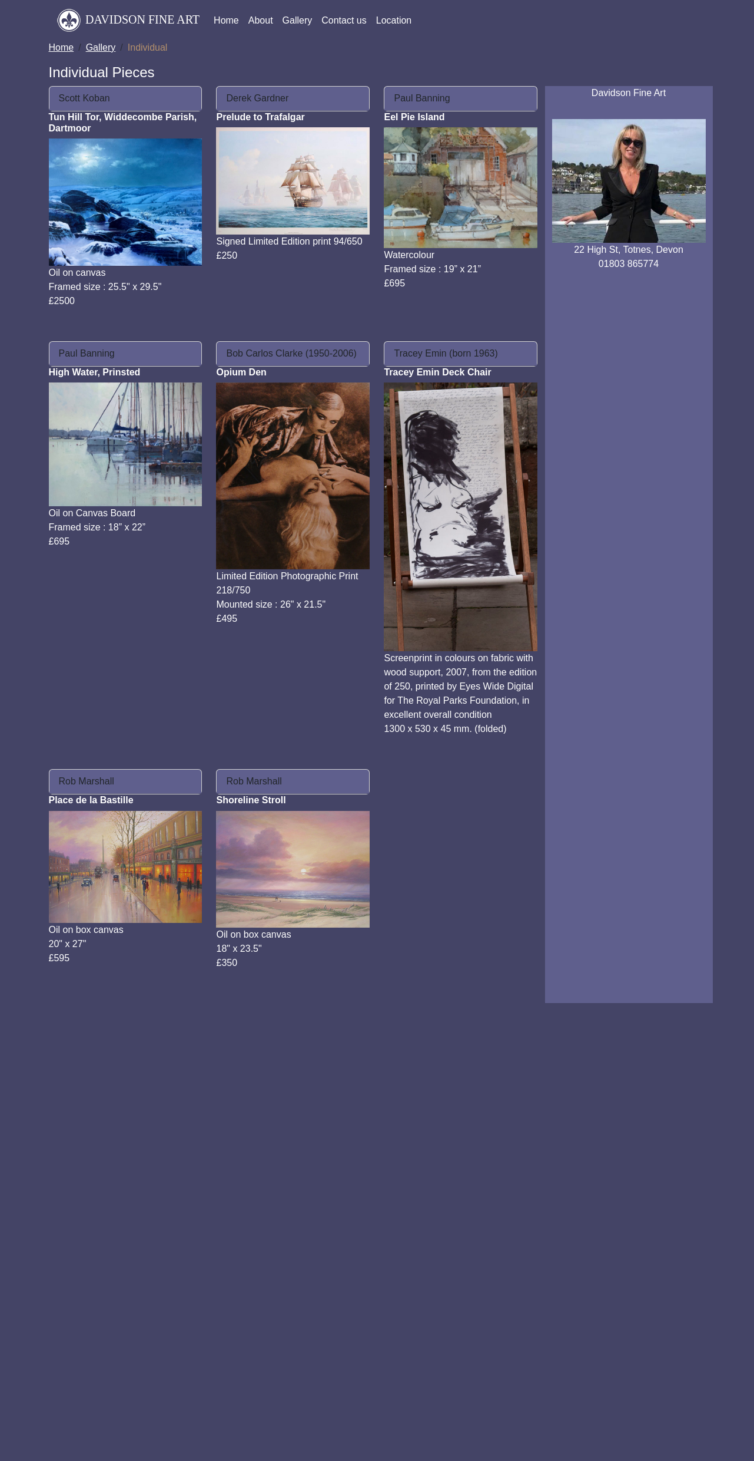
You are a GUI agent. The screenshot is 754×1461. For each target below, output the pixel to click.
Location (394, 20)
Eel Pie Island (414, 117)
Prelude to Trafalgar (260, 117)
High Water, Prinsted (95, 372)
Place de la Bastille (91, 800)
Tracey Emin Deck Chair (437, 372)
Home (226, 20)
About (260, 20)
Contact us (343, 20)
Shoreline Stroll (250, 800)
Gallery (298, 20)
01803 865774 (629, 264)
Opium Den (241, 372)
